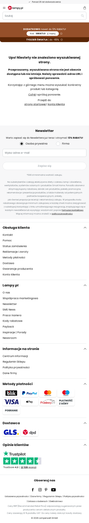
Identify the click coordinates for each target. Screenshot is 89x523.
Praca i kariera (12, 315)
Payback (8, 327)
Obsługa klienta (16, 227)
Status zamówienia (15, 246)
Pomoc (7, 240)
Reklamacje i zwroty (15, 252)
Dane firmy (10, 373)
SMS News (9, 309)
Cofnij (32, 95)
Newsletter (10, 304)
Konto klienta (11, 274)
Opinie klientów (16, 445)
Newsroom (10, 338)
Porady (21, 332)
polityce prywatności (62, 213)
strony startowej (35, 104)
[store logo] (17, 8)
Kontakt (8, 235)
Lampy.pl (11, 285)
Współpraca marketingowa (20, 298)
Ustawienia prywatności (17, 496)
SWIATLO (42, 33)
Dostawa (8, 263)
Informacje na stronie (21, 349)
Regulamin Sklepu (14, 362)
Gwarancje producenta (18, 269)
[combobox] (44, 16)
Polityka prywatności (16, 367)
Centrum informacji (15, 356)
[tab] (44, 251)
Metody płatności (14, 257)
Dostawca (11, 423)
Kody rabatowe (12, 321)
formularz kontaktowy (72, 210)
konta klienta (56, 104)
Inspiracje (9, 332)
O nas (6, 292)
